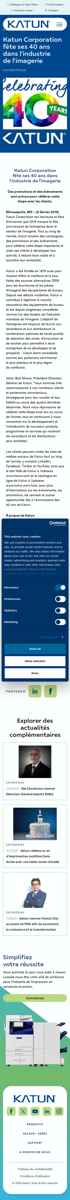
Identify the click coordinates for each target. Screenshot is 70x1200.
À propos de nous (35, 1152)
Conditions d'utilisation (35, 1176)
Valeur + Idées (35, 1133)
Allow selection (35, 661)
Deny (35, 673)
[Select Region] (22, 10)
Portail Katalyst (53, 4)
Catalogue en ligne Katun (22, 4)
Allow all (35, 648)
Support (35, 1142)
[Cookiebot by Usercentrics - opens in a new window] (50, 523)
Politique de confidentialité (35, 1169)
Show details (50, 637)
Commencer (35, 1019)
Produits (35, 1124)
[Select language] (52, 10)
